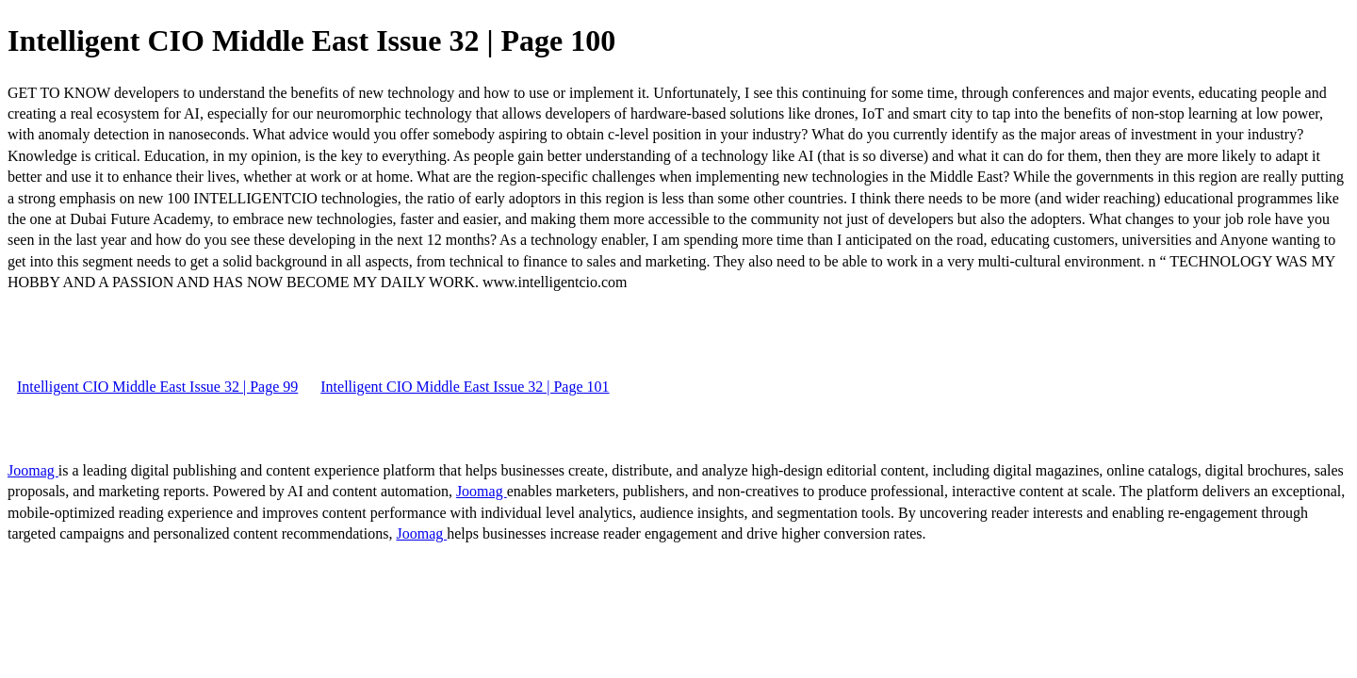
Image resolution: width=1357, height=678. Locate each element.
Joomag (33, 470)
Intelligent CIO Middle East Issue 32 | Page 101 (464, 387)
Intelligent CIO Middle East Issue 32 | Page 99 (157, 387)
